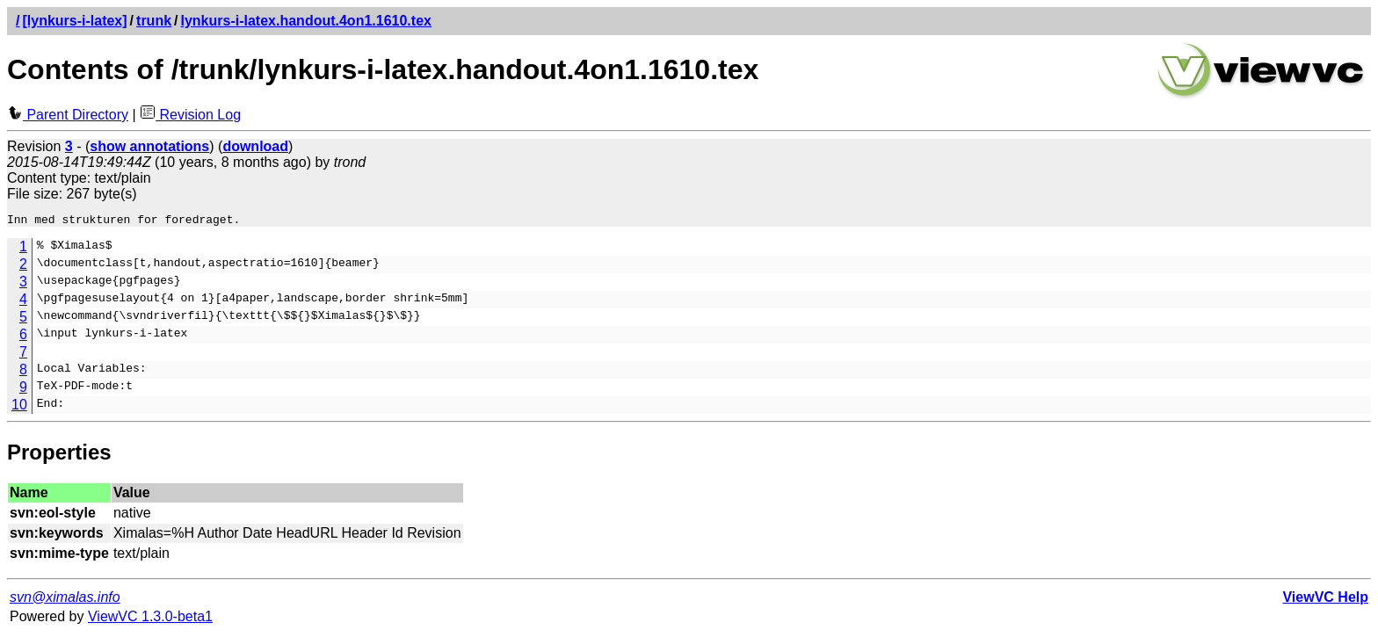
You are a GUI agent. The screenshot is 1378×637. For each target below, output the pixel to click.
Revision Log (190, 114)
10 (19, 407)
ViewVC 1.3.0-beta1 (150, 619)
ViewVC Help (1325, 599)
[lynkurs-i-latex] (74, 20)
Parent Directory (67, 114)
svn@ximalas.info (65, 599)
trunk (153, 20)
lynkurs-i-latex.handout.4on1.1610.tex (306, 20)
